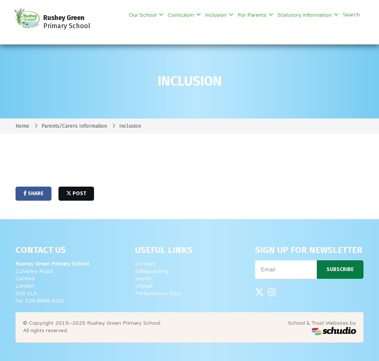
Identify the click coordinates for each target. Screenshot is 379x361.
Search (351, 14)
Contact (145, 264)
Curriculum (181, 15)
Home (22, 126)
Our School (143, 15)
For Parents (253, 15)
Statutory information (305, 15)
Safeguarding (151, 271)
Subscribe (340, 269)
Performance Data (158, 293)
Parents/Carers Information (74, 126)
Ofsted (143, 286)
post (76, 193)
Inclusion (216, 15)
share (33, 193)
